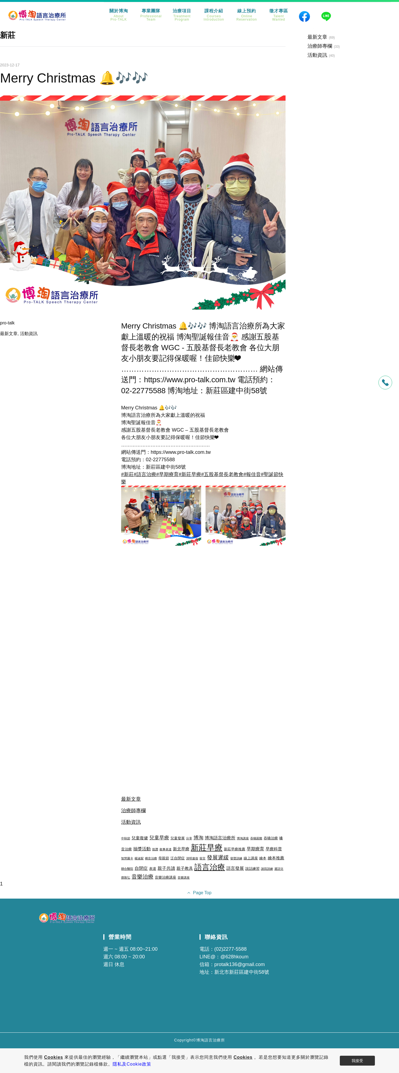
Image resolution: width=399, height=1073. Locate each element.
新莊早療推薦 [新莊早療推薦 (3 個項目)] (234, 849)
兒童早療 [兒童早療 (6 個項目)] (159, 837)
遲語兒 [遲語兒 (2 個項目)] (278, 868)
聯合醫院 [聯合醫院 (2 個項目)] (127, 868)
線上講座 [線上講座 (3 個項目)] (251, 858)
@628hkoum (234, 956)
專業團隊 (151, 15)
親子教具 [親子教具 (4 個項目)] (184, 868)
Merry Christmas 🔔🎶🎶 (74, 78)
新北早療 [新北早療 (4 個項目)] (181, 849)
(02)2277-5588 (230, 949)
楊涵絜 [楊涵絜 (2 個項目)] (139, 858)
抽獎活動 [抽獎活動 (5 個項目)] (142, 848)
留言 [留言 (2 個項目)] (203, 858)
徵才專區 (278, 15)
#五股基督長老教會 (222, 474)
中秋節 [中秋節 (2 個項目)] (125, 838)
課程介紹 (214, 15)
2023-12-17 (10, 65)
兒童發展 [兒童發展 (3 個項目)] (177, 838)
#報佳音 (252, 474)
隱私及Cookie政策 (132, 1064)
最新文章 (9, 333)
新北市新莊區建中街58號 (241, 972)
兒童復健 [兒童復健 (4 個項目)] (140, 838)
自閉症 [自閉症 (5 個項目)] (141, 868)
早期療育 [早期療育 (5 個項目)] (255, 848)
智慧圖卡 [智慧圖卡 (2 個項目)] (127, 858)
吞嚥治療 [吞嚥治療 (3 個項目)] (271, 838)
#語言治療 (145, 474)
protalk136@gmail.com (239, 964)
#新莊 (127, 474)
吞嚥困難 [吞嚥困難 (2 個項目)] (256, 838)
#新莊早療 (190, 474)
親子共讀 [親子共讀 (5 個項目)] (166, 868)
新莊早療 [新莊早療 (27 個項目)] (207, 847)
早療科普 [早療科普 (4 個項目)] (274, 849)
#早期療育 (167, 474)
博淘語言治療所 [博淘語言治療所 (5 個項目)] (220, 837)
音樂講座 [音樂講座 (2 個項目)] (184, 877)
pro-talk (7, 323)
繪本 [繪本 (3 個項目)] (262, 858)
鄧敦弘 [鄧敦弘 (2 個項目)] (125, 877)
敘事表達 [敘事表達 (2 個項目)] (165, 849)
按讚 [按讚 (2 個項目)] (155, 849)
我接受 (357, 1060)
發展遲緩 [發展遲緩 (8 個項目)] (218, 857)
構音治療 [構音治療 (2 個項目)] (151, 858)
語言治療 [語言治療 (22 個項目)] (209, 867)
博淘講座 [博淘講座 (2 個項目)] (243, 838)
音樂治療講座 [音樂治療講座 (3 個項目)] (165, 877)
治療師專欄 (133, 810)
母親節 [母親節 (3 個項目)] (163, 858)
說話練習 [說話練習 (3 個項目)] (252, 869)
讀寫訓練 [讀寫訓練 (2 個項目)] (267, 868)
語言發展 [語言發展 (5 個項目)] (235, 868)
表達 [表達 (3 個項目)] (152, 869)
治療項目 (182, 15)
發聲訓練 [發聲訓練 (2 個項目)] (236, 858)
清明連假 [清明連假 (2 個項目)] (192, 858)
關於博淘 (118, 15)
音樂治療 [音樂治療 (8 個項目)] (142, 877)
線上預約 (246, 15)
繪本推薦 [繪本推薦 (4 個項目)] (276, 858)
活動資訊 (29, 333)
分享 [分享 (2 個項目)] (189, 838)
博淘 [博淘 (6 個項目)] (198, 837)
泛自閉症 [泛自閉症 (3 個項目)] (177, 858)
